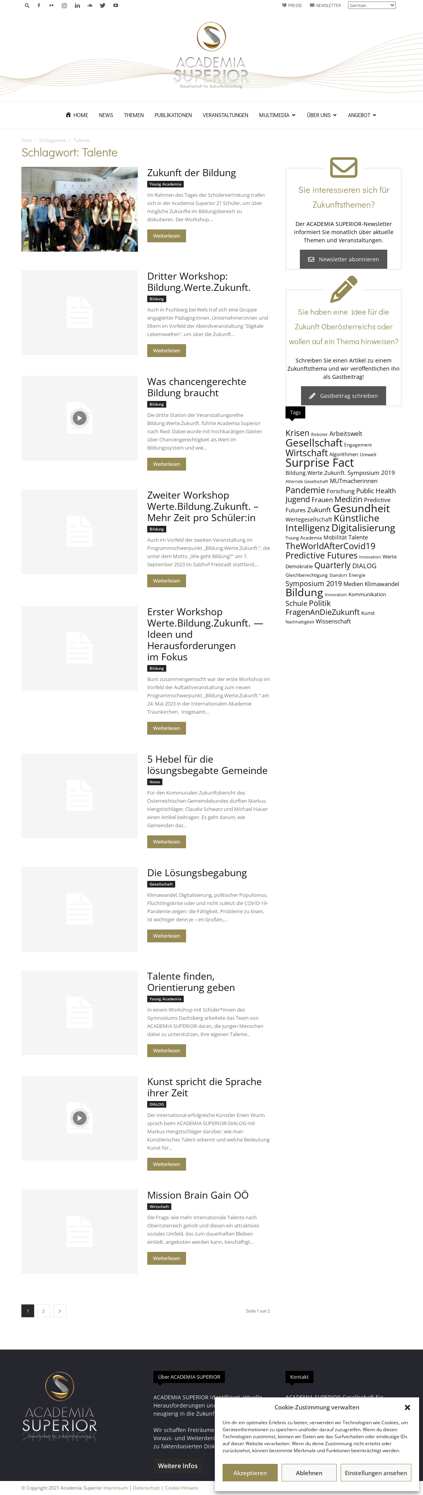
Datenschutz (146, 1487)
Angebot (362, 115)
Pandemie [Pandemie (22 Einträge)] (305, 489)
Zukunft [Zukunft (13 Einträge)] (319, 509)
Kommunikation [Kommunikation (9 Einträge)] (367, 594)
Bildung (157, 298)
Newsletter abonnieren (343, 259)
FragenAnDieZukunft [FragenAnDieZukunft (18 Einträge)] (322, 612)
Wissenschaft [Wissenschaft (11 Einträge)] (333, 621)
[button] (407, 1407)
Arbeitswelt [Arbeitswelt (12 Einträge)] (345, 433)
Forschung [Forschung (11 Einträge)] (341, 491)
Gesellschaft (161, 884)
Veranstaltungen (225, 115)
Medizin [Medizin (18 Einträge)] (348, 499)
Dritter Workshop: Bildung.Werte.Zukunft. (199, 281)
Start (26, 140)
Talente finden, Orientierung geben (191, 981)
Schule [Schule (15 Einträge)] (296, 603)
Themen (134, 115)
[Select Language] (372, 5)
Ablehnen (309, 1473)
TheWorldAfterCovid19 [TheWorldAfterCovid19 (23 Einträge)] (330, 545)
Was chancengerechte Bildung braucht (196, 387)
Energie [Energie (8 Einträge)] (357, 575)
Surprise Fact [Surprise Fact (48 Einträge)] (319, 462)
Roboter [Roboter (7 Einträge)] (319, 434)
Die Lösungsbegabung (197, 872)
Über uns (322, 115)
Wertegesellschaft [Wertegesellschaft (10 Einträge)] (308, 519)
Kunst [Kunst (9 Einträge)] (368, 612)
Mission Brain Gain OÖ (198, 1194)
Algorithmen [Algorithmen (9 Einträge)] (343, 454)
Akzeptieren (250, 1473)
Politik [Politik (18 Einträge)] (320, 603)
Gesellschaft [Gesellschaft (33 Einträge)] (314, 442)
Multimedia (277, 115)
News (106, 115)
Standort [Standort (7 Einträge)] (338, 575)
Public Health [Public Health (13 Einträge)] (376, 490)
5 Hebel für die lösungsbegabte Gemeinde (207, 764)
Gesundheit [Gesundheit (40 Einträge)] (361, 508)
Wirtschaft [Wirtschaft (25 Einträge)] (306, 453)
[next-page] (59, 1310)
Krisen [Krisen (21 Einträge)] (297, 432)
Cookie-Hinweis (181, 1487)
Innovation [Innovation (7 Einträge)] (336, 594)
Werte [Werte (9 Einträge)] (390, 556)
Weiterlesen (166, 235)
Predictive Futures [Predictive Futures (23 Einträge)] (321, 555)
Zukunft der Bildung (191, 172)
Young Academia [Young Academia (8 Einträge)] (303, 537)
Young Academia (165, 184)
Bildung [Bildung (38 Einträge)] (304, 592)
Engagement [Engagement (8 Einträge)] (358, 444)
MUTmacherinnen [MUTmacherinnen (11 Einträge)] (354, 481)
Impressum (115, 1487)
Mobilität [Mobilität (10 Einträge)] (335, 537)
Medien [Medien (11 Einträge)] (353, 584)
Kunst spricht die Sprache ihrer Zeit (204, 1087)
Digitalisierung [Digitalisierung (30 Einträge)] (363, 527)
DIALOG (157, 1104)
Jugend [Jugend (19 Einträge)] (297, 499)
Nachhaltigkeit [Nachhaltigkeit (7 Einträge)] (299, 622)
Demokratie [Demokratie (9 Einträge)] (299, 566)
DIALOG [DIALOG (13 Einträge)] (364, 565)
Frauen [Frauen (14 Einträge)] (322, 499)
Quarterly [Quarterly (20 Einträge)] (332, 565)
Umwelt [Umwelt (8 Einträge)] (368, 454)
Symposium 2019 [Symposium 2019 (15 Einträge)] (313, 583)
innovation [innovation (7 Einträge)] (370, 557)
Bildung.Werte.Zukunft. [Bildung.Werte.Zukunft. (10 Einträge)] (315, 472)
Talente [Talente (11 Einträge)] (358, 537)
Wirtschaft (159, 1206)
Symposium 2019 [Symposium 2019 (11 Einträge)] (371, 472)
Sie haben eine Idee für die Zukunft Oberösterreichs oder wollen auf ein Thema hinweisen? (344, 326)
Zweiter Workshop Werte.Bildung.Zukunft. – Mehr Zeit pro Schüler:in (203, 506)
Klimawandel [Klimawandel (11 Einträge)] (382, 584)
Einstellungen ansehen (376, 1473)
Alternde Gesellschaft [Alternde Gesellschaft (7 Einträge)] (306, 481)
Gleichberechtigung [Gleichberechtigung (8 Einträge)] (306, 575)
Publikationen (173, 115)
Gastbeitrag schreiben (343, 395)
